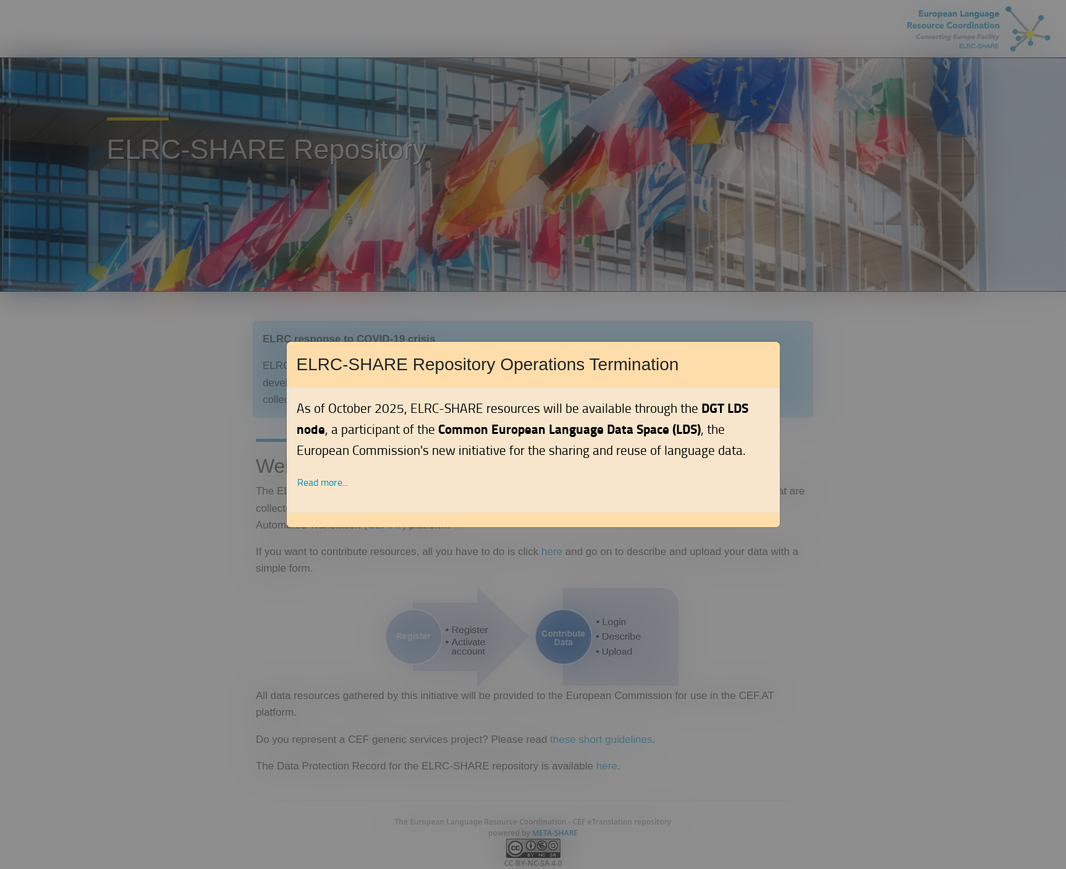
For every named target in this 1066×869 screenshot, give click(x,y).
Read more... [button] (322, 482)
